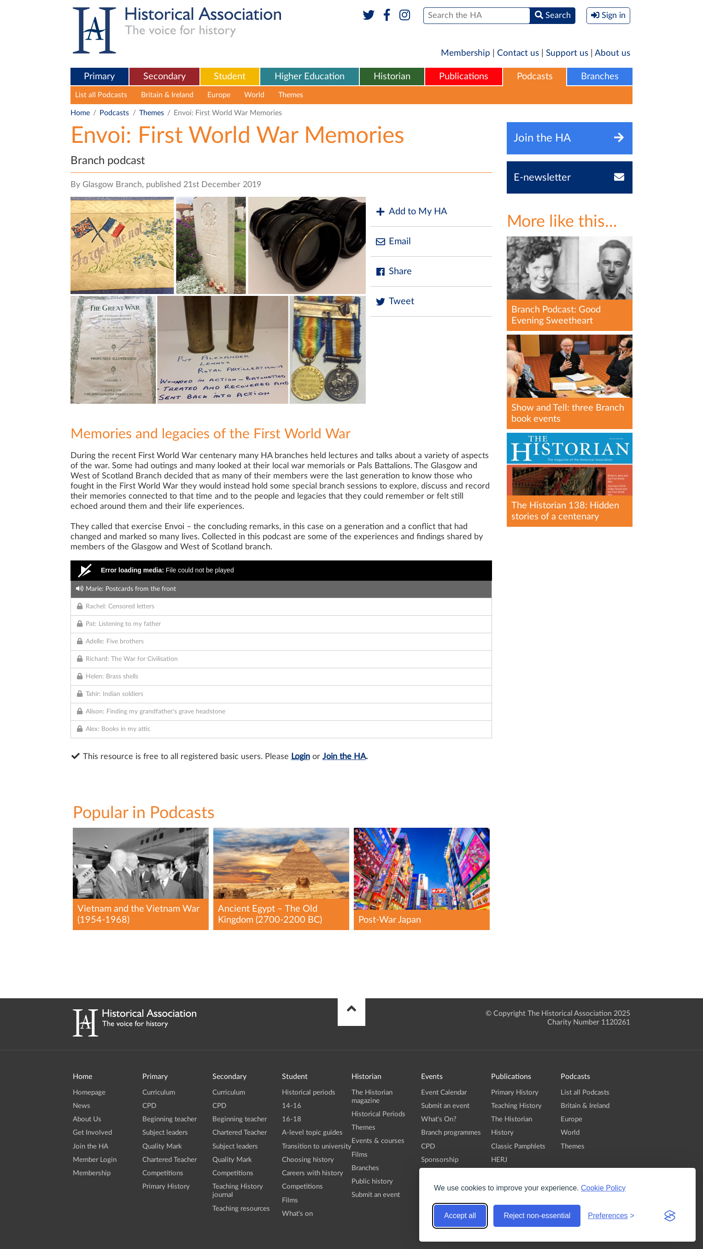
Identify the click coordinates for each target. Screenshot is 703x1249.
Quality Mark (162, 1146)
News (81, 1105)
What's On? (439, 1119)
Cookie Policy (603, 1188)
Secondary (164, 76)
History (502, 1132)
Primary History (166, 1186)
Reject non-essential (537, 1216)
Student (230, 76)
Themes (290, 95)
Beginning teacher (169, 1119)
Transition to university (317, 1146)
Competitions (162, 1173)
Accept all (460, 1216)
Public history (372, 1181)
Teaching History (516, 1105)
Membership (465, 53)
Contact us (518, 53)
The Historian (511, 1119)
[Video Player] (281, 570)
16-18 (291, 1119)
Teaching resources (241, 1208)
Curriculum (158, 1092)
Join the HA (344, 757)
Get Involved (92, 1132)
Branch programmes (451, 1132)
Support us (567, 53)
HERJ (499, 1159)
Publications (463, 76)
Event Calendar (444, 1092)
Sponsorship (439, 1159)
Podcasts (535, 76)
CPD (149, 1105)
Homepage (89, 1092)
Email (393, 242)
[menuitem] (99, 77)
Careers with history (312, 1173)
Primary (99, 76)
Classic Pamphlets (518, 1146)
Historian (392, 76)
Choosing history (308, 1159)
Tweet (394, 301)
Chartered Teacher (169, 1159)
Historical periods (308, 1092)
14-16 (291, 1105)
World (254, 95)
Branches (600, 76)
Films (290, 1200)
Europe (218, 95)
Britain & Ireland (167, 95)
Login (300, 757)
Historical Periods (378, 1114)
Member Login (95, 1159)
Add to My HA (411, 212)
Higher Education (310, 76)
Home (80, 113)
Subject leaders (165, 1132)
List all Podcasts (101, 95)
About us (612, 53)
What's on (297, 1213)
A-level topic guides (312, 1132)
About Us (87, 1119)
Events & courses (378, 1140)
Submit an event (376, 1194)
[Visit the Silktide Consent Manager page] (670, 1216)
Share (393, 272)
